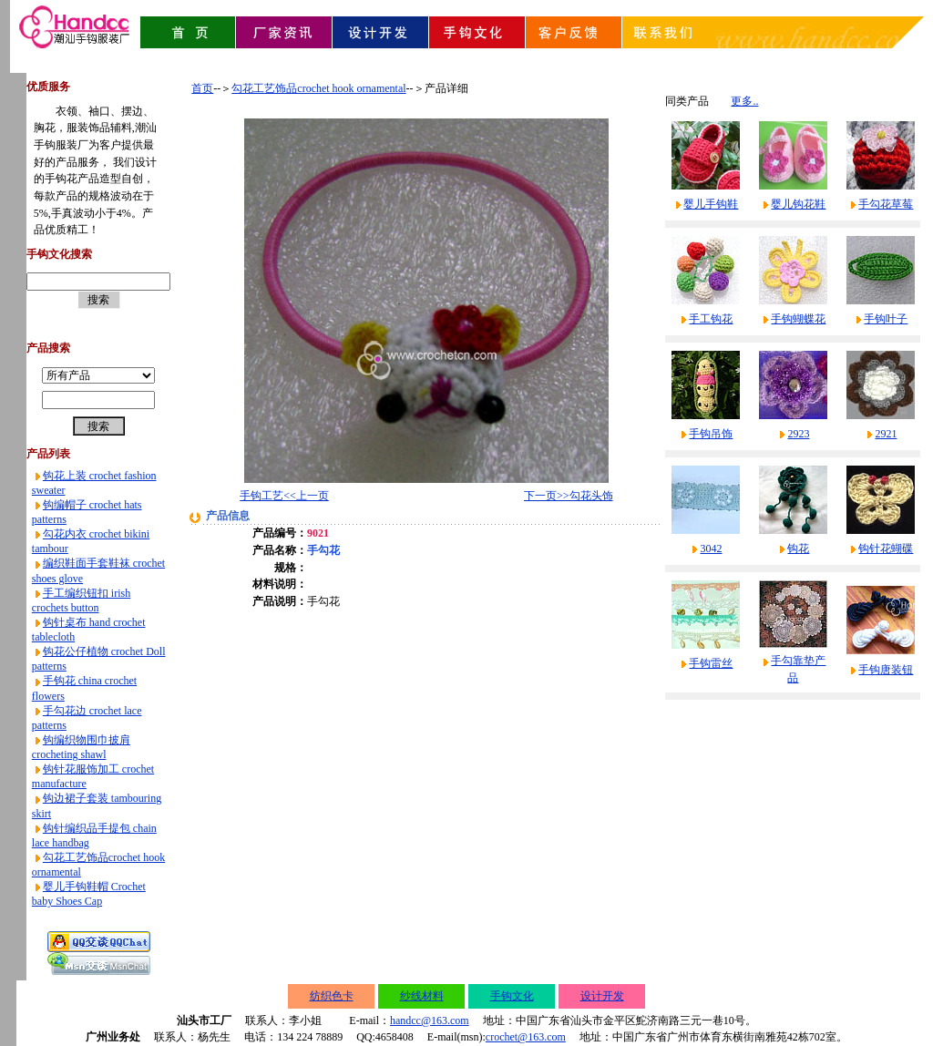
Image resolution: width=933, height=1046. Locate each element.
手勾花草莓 (885, 204)
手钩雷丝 (711, 663)
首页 (202, 88)
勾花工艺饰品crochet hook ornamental (318, 88)
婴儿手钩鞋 (710, 204)
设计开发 (602, 996)
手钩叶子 (885, 319)
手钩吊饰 (711, 433)
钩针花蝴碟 (885, 548)
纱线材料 (422, 996)
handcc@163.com (429, 1020)
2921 (886, 433)
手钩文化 (512, 996)
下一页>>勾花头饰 (568, 495)
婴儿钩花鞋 (798, 204)
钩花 (798, 548)
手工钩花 (711, 319)
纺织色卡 (332, 996)
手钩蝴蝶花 (798, 319)
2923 (798, 433)
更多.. (744, 101)
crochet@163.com (526, 1037)
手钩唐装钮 (885, 669)
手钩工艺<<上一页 (284, 495)
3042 (711, 548)
